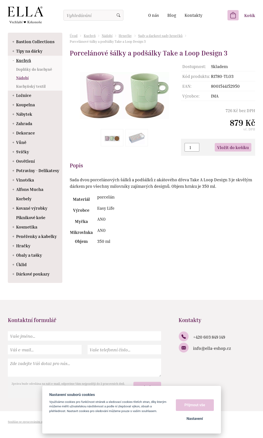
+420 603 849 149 (209, 337)
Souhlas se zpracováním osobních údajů (34, 421)
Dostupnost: (194, 66)
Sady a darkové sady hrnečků (160, 36)
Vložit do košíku (233, 147)
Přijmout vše (194, 405)
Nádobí (107, 36)
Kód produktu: (196, 76)
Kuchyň (90, 36)
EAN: (186, 86)
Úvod (74, 36)
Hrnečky (125, 36)
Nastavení (195, 419)
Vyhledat (118, 15)
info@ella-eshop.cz (212, 348)
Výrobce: (191, 95)
